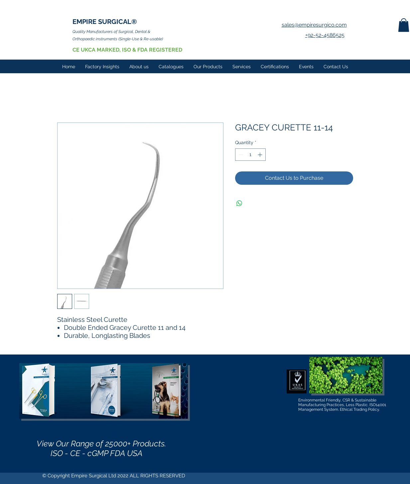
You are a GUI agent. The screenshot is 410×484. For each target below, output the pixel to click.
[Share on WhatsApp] (239, 203)
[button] (403, 25)
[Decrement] (240, 154)
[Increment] (260, 154)
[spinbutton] (250, 154)
